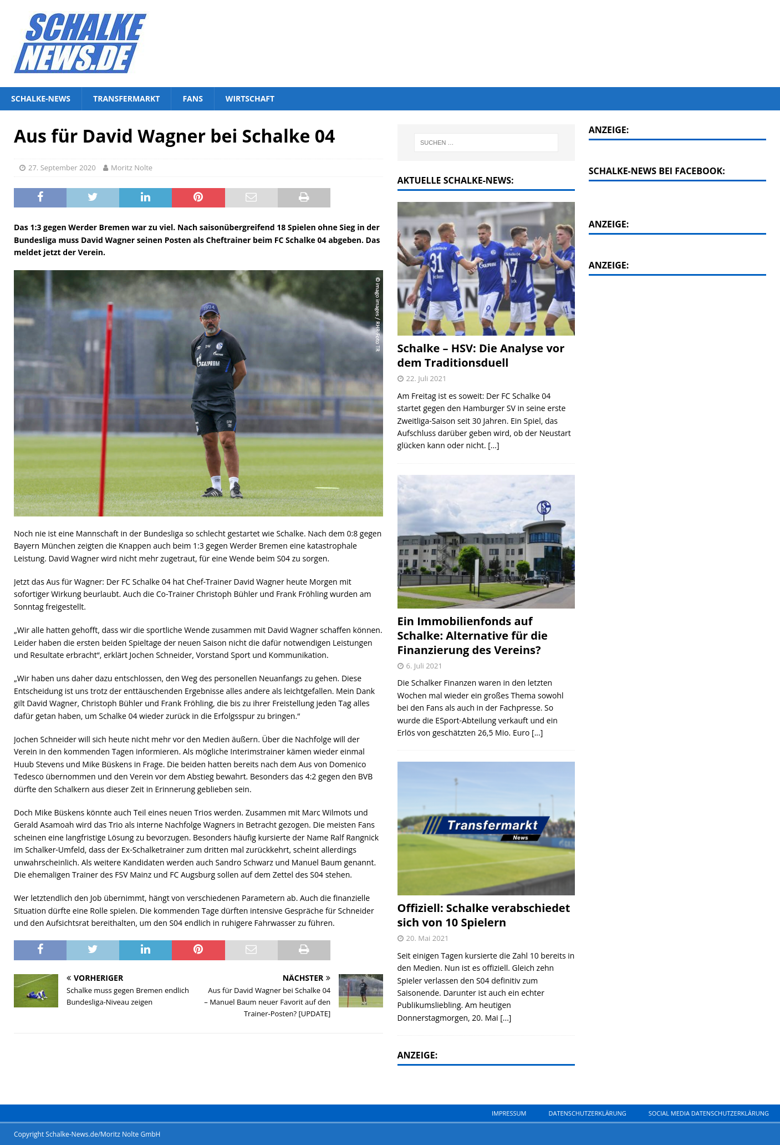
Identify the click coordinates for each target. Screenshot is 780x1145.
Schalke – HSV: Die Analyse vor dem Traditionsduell (481, 355)
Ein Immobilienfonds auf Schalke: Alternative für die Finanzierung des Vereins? (472, 635)
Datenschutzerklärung (587, 1113)
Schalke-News (40, 98)
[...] (493, 445)
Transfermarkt (126, 98)
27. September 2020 (62, 168)
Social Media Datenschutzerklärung (709, 1113)
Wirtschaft (250, 98)
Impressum (509, 1113)
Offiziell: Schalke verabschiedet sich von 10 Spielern (483, 915)
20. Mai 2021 (427, 938)
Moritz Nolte (131, 168)
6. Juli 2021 (424, 666)
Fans (192, 98)
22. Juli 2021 (426, 378)
